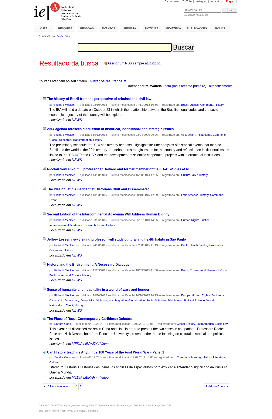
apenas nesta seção (197, 15)
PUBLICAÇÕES (197, 28)
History (219, 104)
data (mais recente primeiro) (185, 86)
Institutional (204, 134)
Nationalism (56, 305)
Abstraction (188, 134)
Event (53, 200)
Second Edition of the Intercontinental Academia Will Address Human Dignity (108, 214)
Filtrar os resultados (106, 81)
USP (194, 175)
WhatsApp (216, 1)
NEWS (77, 120)
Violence (101, 300)
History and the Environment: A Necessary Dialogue (88, 264)
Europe (185, 295)
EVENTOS (108, 28)
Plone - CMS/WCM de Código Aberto (61, 405)
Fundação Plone (114, 405)
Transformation (82, 139)
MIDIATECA (173, 28)
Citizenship (56, 300)
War (111, 300)
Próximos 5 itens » (217, 386)
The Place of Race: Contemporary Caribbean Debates (89, 319)
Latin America (189, 195)
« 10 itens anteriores (56, 386)
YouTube (187, 1)
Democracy (72, 300)
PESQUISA (65, 28)
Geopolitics (88, 300)
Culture (185, 175)
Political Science (194, 300)
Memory (196, 357)
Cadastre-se (171, 1)
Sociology (217, 295)
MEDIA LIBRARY (84, 344)
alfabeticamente (221, 86)
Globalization (136, 300)
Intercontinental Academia (65, 225)
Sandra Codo (62, 323)
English (230, 1)
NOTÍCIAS (152, 28)
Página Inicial (64, 36)
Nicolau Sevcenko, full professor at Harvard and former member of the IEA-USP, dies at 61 (118, 169)
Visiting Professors (211, 245)
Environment (198, 270)
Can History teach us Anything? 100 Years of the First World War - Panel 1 (105, 352)
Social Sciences (156, 300)
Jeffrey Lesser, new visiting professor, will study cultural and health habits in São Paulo (116, 239)
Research (65, 139)
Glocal (53, 139)
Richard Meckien (64, 104)
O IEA (44, 28)
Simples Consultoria (87, 410)
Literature (219, 357)
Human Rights (190, 220)
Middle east (175, 300)
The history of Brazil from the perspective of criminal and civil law (99, 99)
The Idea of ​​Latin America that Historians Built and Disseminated (98, 189)
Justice (194, 104)
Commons (206, 104)
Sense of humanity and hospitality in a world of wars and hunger (98, 289)
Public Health (189, 245)
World (210, 300)
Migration (121, 300)
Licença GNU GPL (161, 405)
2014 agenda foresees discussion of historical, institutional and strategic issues (110, 129)
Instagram (201, 1)
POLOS (220, 28)
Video (104, 344)
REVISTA (130, 28)
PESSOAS (87, 28)
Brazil (184, 104)
